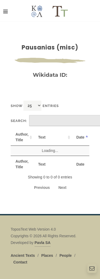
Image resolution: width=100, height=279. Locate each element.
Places (47, 255)
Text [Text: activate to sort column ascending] (42, 137)
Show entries (35, 105)
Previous (42, 187)
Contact (20, 262)
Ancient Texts (23, 255)
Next (62, 187)
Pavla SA (43, 242)
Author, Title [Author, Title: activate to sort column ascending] (22, 137)
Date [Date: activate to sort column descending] (80, 137)
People (65, 255)
